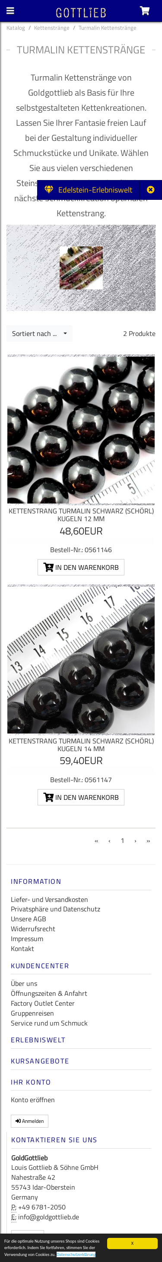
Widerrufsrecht (33, 928)
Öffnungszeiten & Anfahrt (49, 993)
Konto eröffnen (33, 1099)
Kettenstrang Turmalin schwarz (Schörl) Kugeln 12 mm (81, 515)
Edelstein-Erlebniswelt (88, 190)
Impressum (27, 938)
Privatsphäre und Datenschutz (55, 909)
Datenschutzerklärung (76, 1256)
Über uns (24, 983)
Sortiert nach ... (37, 333)
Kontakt (22, 948)
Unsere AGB (28, 919)
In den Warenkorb (81, 567)
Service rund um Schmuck (49, 1023)
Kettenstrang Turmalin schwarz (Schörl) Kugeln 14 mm (81, 745)
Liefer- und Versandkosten (49, 899)
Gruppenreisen (32, 1013)
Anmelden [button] (30, 1121)
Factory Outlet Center (43, 1003)
